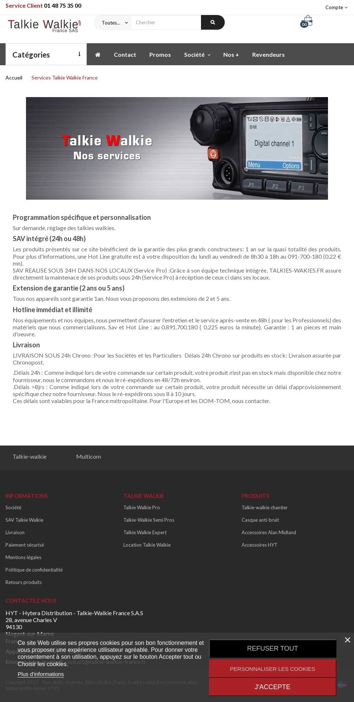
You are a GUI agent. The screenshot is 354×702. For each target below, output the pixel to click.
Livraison (15, 532)
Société (13, 507)
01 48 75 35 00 (62, 5)
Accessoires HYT (259, 545)
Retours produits (23, 582)
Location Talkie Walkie (147, 545)
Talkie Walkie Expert (145, 532)
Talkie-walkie (29, 456)
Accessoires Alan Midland (269, 532)
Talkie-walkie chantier (265, 507)
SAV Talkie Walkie (24, 520)
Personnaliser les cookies (272, 669)
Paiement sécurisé (24, 545)
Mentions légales (23, 557)
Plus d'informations (41, 674)
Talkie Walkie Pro (141, 507)
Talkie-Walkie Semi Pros (148, 520)
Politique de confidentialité (34, 570)
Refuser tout (272, 648)
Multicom (88, 456)
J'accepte (272, 687)
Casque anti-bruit (260, 520)
